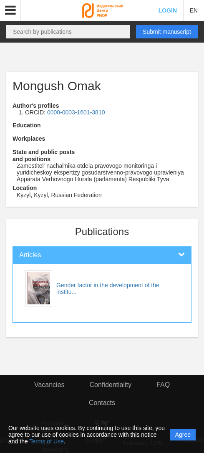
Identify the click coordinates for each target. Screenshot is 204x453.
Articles (30, 254)
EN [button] (194, 10)
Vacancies (49, 384)
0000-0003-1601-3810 (76, 112)
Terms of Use (46, 441)
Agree (183, 434)
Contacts (102, 402)
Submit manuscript (167, 31)
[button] (10, 10)
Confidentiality (111, 384)
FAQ (163, 384)
